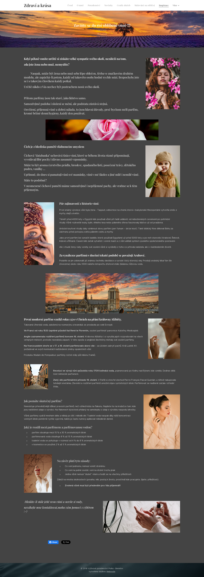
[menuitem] (74, 5)
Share (53, 542)
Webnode (110, 571)
